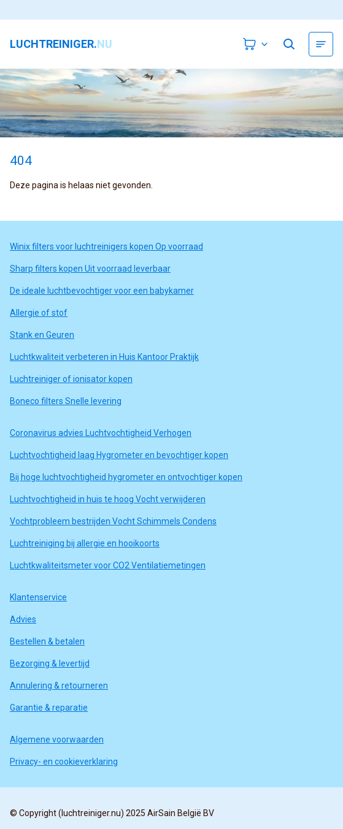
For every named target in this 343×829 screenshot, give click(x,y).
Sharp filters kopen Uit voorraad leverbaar (90, 268)
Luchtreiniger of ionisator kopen (71, 379)
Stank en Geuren (42, 335)
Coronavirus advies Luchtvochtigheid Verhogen (100, 433)
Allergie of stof (38, 313)
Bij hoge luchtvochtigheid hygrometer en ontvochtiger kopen (126, 477)
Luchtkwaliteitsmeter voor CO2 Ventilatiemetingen (108, 565)
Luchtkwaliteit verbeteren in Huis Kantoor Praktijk (104, 357)
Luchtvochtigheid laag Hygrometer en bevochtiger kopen (119, 455)
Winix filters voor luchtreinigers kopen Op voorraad (106, 246)
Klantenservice (38, 597)
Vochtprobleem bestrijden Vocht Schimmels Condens (113, 521)
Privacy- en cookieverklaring (64, 761)
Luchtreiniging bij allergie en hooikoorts (85, 543)
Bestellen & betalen (47, 641)
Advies (23, 619)
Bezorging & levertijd (50, 663)
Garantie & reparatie (49, 707)
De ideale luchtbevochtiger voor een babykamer (102, 291)
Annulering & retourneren (59, 685)
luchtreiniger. (61, 44)
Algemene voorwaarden (57, 739)
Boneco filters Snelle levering (65, 401)
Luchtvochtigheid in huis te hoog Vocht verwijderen (108, 499)
